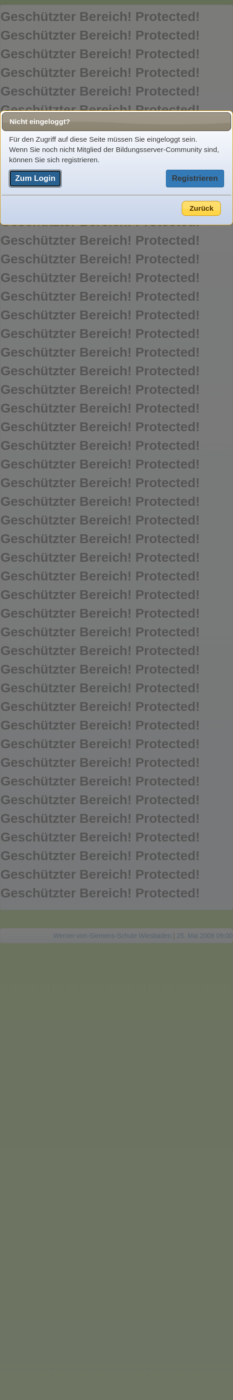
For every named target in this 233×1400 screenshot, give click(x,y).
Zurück (201, 208)
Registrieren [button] (195, 178)
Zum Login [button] (35, 178)
